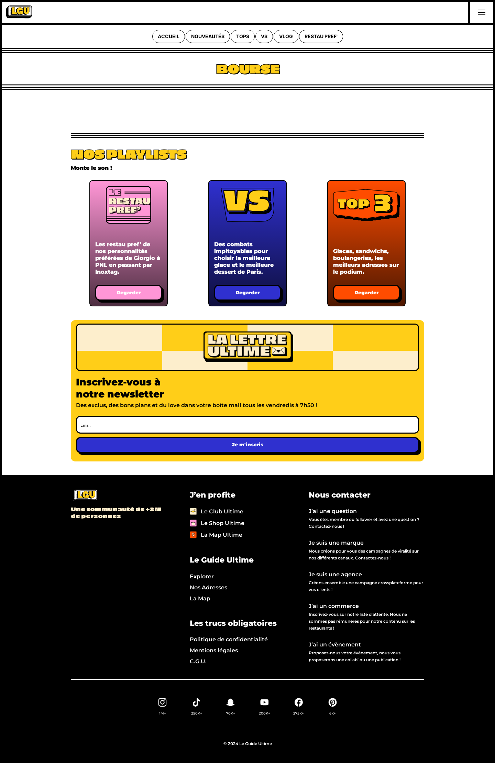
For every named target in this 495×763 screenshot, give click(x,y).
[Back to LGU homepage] (85, 496)
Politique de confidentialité (229, 639)
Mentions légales (214, 650)
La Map (200, 598)
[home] (19, 12)
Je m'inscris (247, 445)
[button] (480, 12)
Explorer (202, 576)
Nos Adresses (208, 587)
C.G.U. (198, 661)
